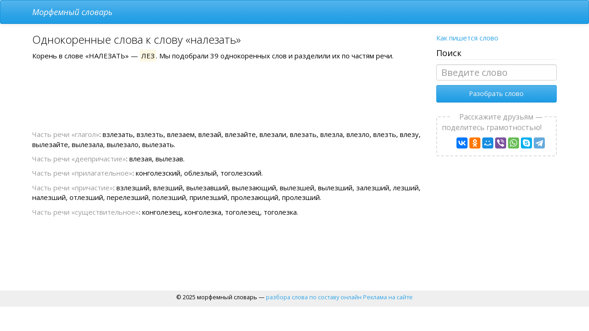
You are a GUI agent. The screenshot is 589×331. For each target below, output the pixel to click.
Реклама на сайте (388, 297)
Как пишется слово (467, 37)
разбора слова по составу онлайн (314, 297)
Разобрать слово (496, 93)
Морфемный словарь (72, 11)
